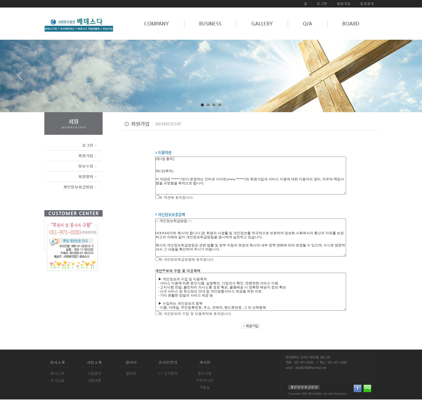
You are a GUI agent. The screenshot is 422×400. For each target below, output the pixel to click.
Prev (22, 78)
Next (400, 78)
